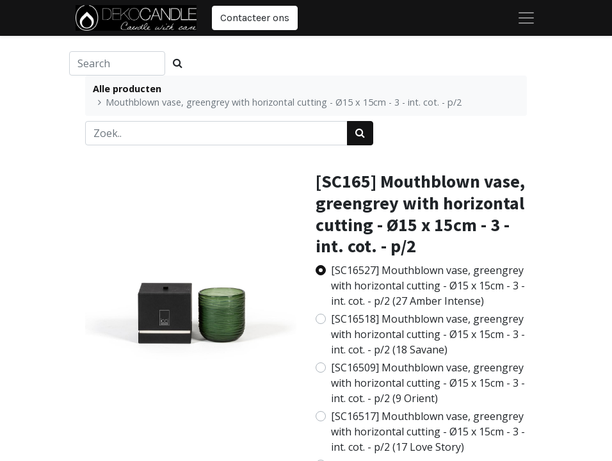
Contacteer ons (254, 18)
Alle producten (127, 89)
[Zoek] (360, 133)
